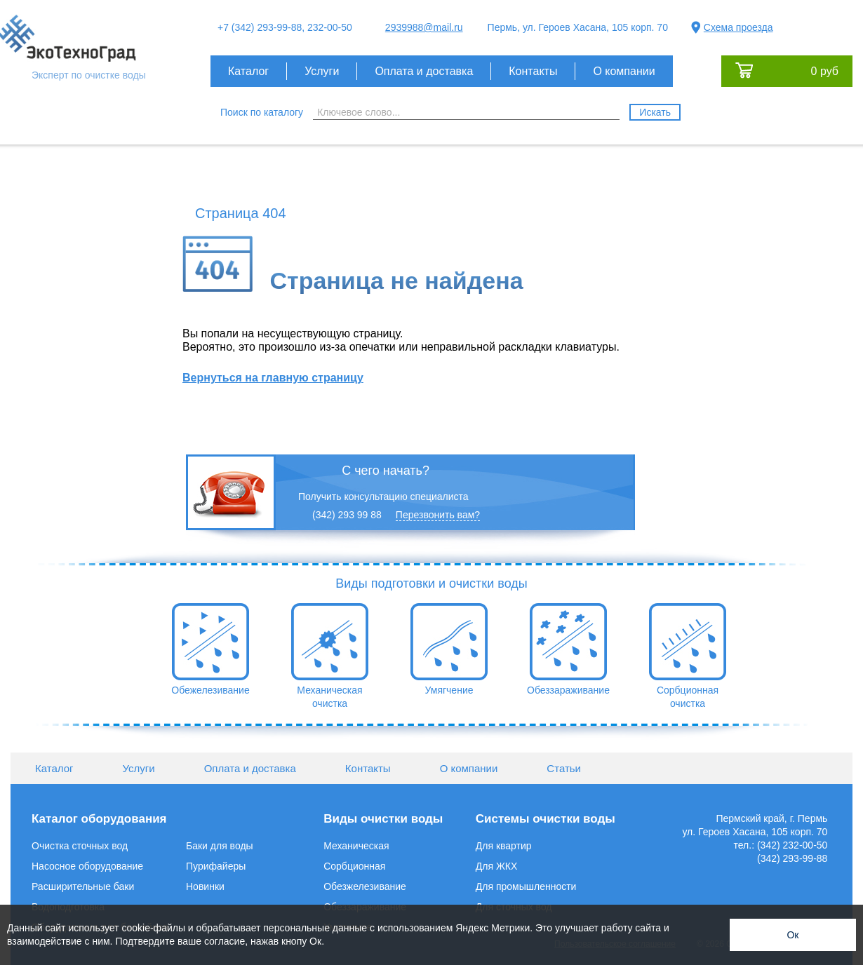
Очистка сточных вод (80, 845)
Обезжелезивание (364, 886)
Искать (655, 112)
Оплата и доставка (424, 71)
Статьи (564, 768)
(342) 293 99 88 (347, 514)
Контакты (533, 71)
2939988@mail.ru (424, 27)
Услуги (322, 71)
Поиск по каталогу (261, 112)
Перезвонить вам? (438, 514)
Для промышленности (526, 886)
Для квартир (504, 845)
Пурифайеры (216, 866)
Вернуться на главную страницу (272, 378)
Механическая (356, 845)
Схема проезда (738, 27)
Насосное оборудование (87, 866)
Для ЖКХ (497, 866)
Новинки (205, 886)
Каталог (248, 71)
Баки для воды (219, 845)
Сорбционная (354, 866)
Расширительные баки (83, 886)
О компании (624, 71)
